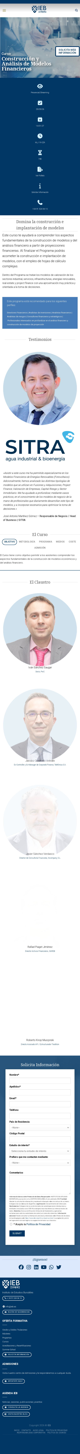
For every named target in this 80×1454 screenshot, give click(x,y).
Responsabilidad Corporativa (31, 1433)
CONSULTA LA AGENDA (16, 1407)
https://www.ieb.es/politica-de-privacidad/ (39, 1218)
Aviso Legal (38, 1430)
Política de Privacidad (38, 1224)
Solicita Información (17, 1354)
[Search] (76, 10)
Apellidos (15, 1086)
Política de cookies (57, 1433)
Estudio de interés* (19, 1145)
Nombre (14, 1075)
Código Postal (16, 1133)
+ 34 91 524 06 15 (13, 1298)
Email (12, 1098)
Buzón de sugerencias (17, 1312)
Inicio (16, 1430)
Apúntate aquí (13, 1381)
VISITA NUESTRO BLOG (16, 1414)
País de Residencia (19, 1122)
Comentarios (16, 1172)
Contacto (26, 1430)
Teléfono (14, 1110)
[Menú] (4, 10)
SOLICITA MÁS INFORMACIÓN (67, 51)
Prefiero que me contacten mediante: (28, 1157)
